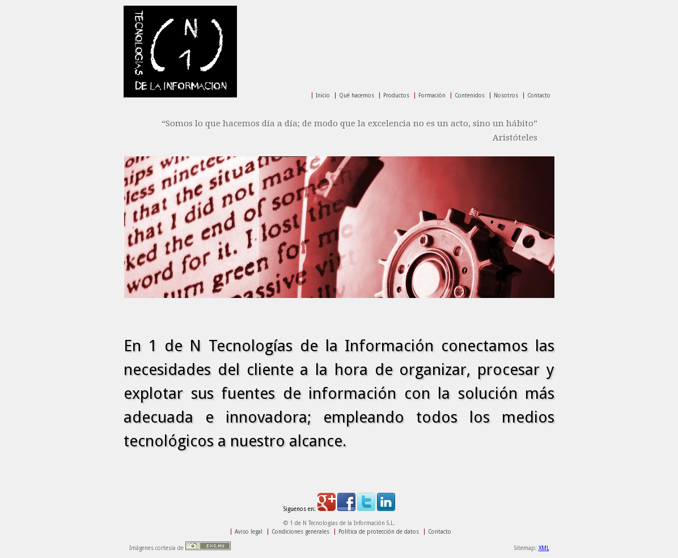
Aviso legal (248, 532)
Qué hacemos (356, 95)
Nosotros (506, 95)
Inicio (323, 95)
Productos (396, 95)
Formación (432, 95)
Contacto (538, 95)
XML (544, 548)
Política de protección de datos (378, 532)
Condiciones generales (300, 532)
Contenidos (470, 95)
